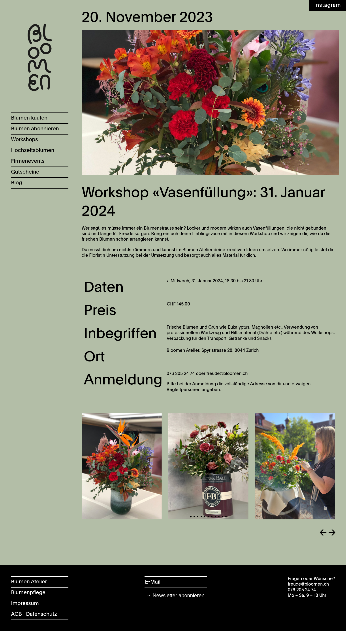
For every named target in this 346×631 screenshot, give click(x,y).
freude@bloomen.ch (308, 584)
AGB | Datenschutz (34, 614)
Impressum (25, 603)
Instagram (327, 5)
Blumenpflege (28, 592)
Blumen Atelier (29, 581)
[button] (316, 466)
